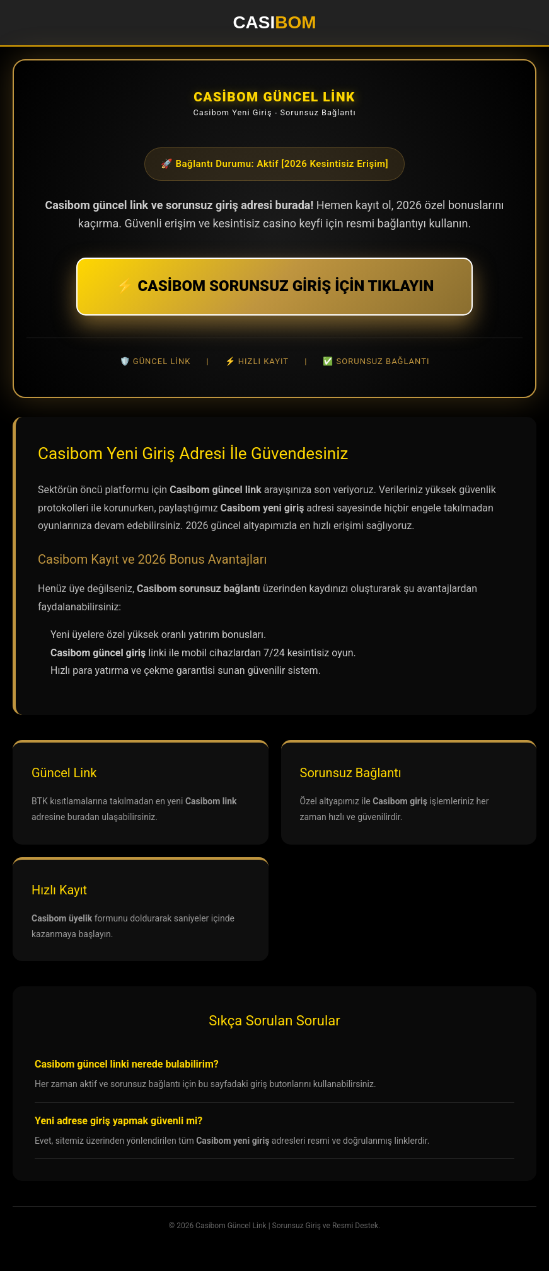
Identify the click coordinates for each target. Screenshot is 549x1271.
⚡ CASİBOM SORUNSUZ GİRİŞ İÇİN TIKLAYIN (274, 286)
